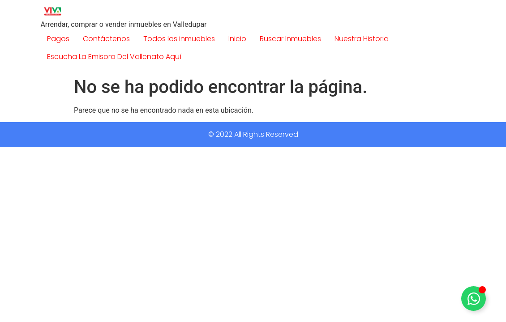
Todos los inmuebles (179, 39)
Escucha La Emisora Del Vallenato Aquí (114, 56)
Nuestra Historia (361, 39)
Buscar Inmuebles (290, 39)
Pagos (58, 39)
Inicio (237, 39)
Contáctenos (106, 39)
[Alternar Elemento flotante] (473, 298)
